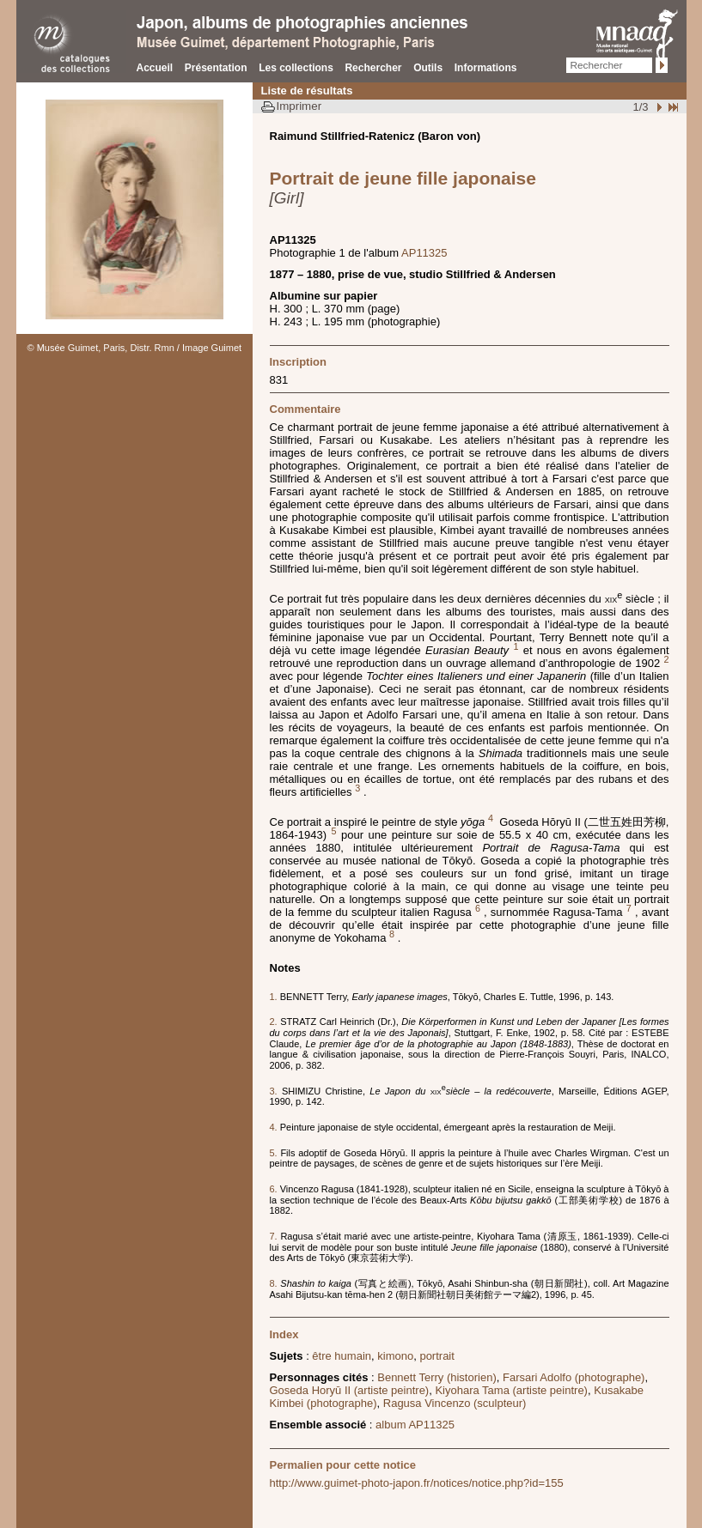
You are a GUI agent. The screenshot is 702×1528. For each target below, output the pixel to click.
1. (275, 996)
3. (276, 1091)
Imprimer (299, 106)
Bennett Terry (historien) (437, 1377)
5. (275, 1153)
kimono (395, 1355)
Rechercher (373, 68)
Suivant (657, 106)
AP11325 (424, 252)
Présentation (216, 68)
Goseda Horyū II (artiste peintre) (350, 1390)
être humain (341, 1355)
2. (275, 1021)
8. (275, 1283)
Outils (428, 68)
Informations (486, 68)
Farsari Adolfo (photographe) (573, 1377)
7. (275, 1236)
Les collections (296, 68)
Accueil (155, 68)
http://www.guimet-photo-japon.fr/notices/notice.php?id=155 (417, 1482)
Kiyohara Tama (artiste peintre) (511, 1390)
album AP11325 (415, 1424)
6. (275, 1189)
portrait (436, 1355)
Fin (672, 106)
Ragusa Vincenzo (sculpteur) (455, 1403)
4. (275, 1127)
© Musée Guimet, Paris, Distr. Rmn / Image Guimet (134, 348)
